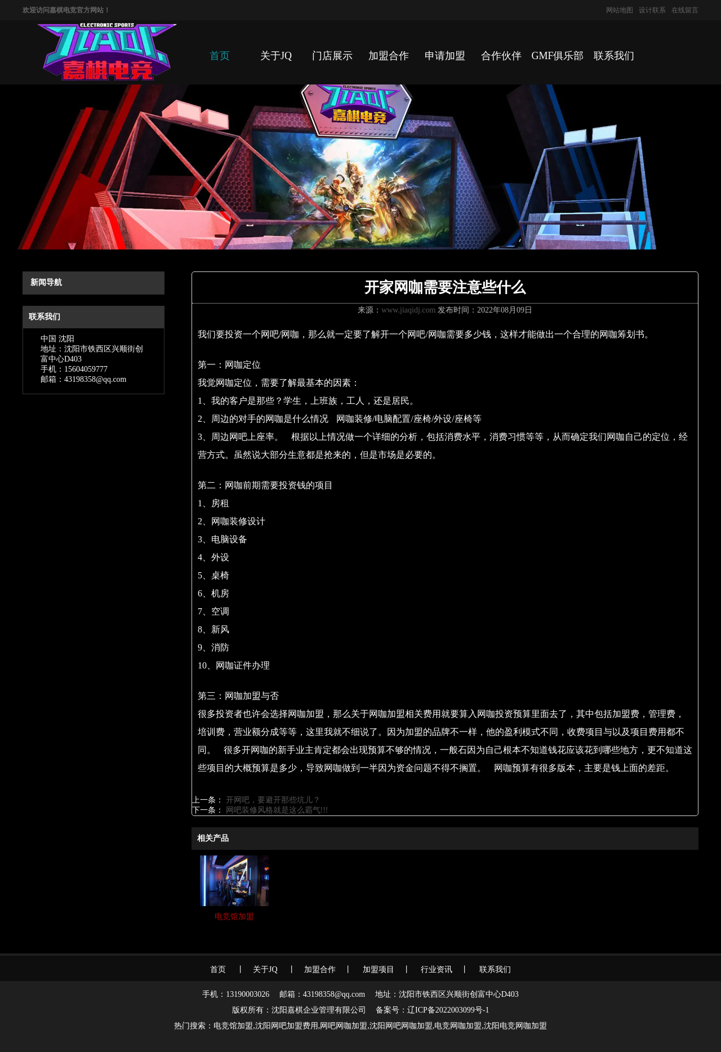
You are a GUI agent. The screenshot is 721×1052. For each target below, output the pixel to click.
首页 (220, 55)
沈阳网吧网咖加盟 (401, 1026)
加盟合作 (388, 55)
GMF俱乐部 (557, 55)
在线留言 (684, 10)
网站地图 (619, 10)
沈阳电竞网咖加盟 (515, 1026)
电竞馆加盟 (233, 1026)
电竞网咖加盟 (458, 1026)
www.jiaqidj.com (408, 310)
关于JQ (276, 55)
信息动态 (91, 260)
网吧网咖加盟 (343, 1026)
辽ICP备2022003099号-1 (448, 1010)
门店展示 (332, 55)
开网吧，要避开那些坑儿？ (272, 800)
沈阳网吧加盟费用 (286, 1026)
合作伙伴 (501, 55)
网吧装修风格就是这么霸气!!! (276, 810)
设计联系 (652, 10)
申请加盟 (445, 55)
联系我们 (614, 55)
